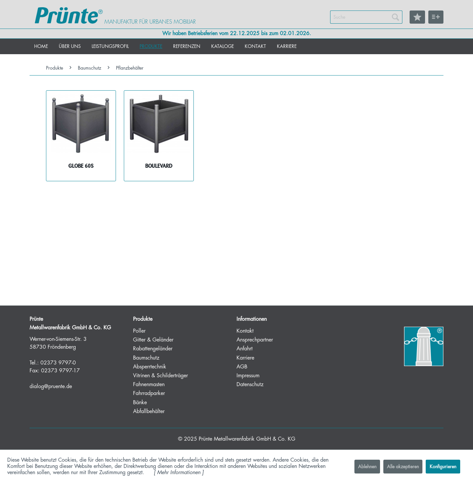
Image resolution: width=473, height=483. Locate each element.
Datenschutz (249, 384)
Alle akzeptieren (403, 466)
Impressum (247, 375)
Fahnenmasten (149, 384)
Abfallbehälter (149, 411)
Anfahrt (244, 348)
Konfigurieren (443, 466)
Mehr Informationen (178, 472)
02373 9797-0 (58, 362)
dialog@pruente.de (51, 386)
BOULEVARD (158, 166)
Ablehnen (367, 466)
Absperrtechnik (149, 366)
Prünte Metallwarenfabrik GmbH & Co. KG (247, 439)
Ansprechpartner (254, 339)
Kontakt (245, 331)
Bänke (140, 402)
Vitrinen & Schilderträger (160, 375)
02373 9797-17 (60, 370)
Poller (139, 331)
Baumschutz (146, 358)
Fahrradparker (149, 393)
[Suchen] (395, 17)
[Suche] (366, 17)
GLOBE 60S (81, 166)
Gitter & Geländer (153, 339)
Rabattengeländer (152, 348)
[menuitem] (366, 17)
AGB (241, 366)
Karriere (245, 358)
